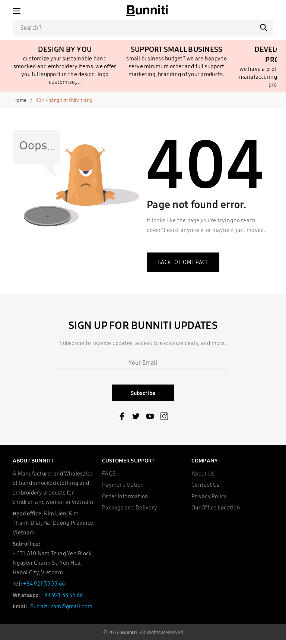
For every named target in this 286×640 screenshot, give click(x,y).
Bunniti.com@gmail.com (61, 606)
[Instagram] (164, 417)
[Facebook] (121, 417)
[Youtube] (150, 417)
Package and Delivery (129, 507)
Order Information (125, 496)
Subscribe (143, 393)
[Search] (143, 27)
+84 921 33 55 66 (44, 583)
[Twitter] (136, 417)
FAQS (108, 473)
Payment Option (123, 485)
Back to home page (183, 262)
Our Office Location (215, 507)
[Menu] (16, 10)
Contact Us (205, 485)
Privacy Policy (209, 496)
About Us (202, 473)
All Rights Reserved (161, 632)
